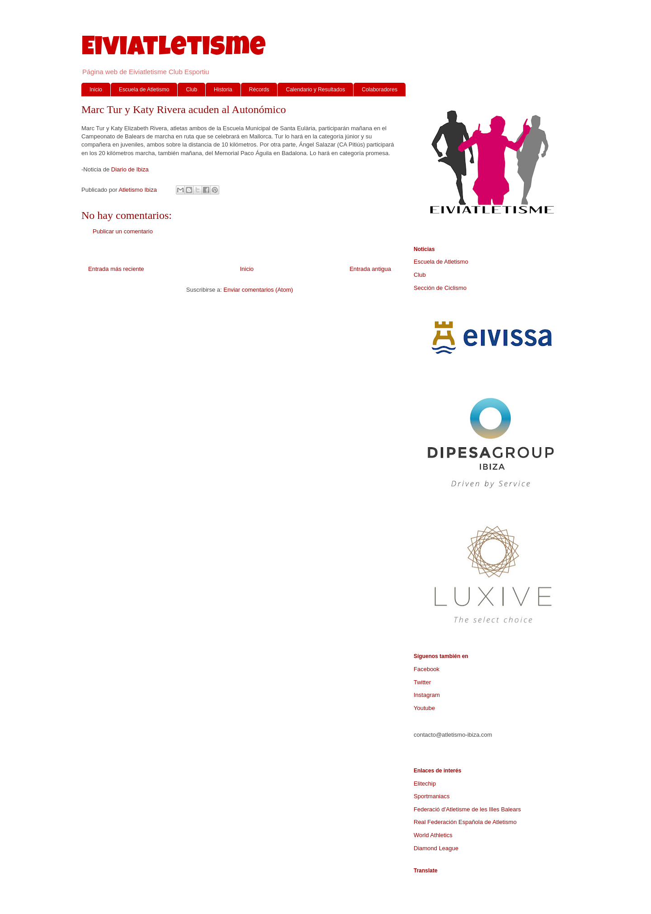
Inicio (96, 89)
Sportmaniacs (431, 796)
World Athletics (433, 835)
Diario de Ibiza (130, 169)
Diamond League (436, 848)
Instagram (427, 694)
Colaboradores (379, 89)
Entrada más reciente (116, 268)
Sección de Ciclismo (440, 287)
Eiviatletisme (173, 49)
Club (191, 89)
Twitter (422, 682)
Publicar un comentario (123, 231)
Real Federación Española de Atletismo (465, 822)
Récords (259, 89)
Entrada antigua (370, 268)
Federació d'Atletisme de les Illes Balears (467, 809)
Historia (223, 89)
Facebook (426, 669)
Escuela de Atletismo (144, 89)
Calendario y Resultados (315, 89)
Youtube (424, 708)
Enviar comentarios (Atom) (258, 289)
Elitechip (425, 783)
